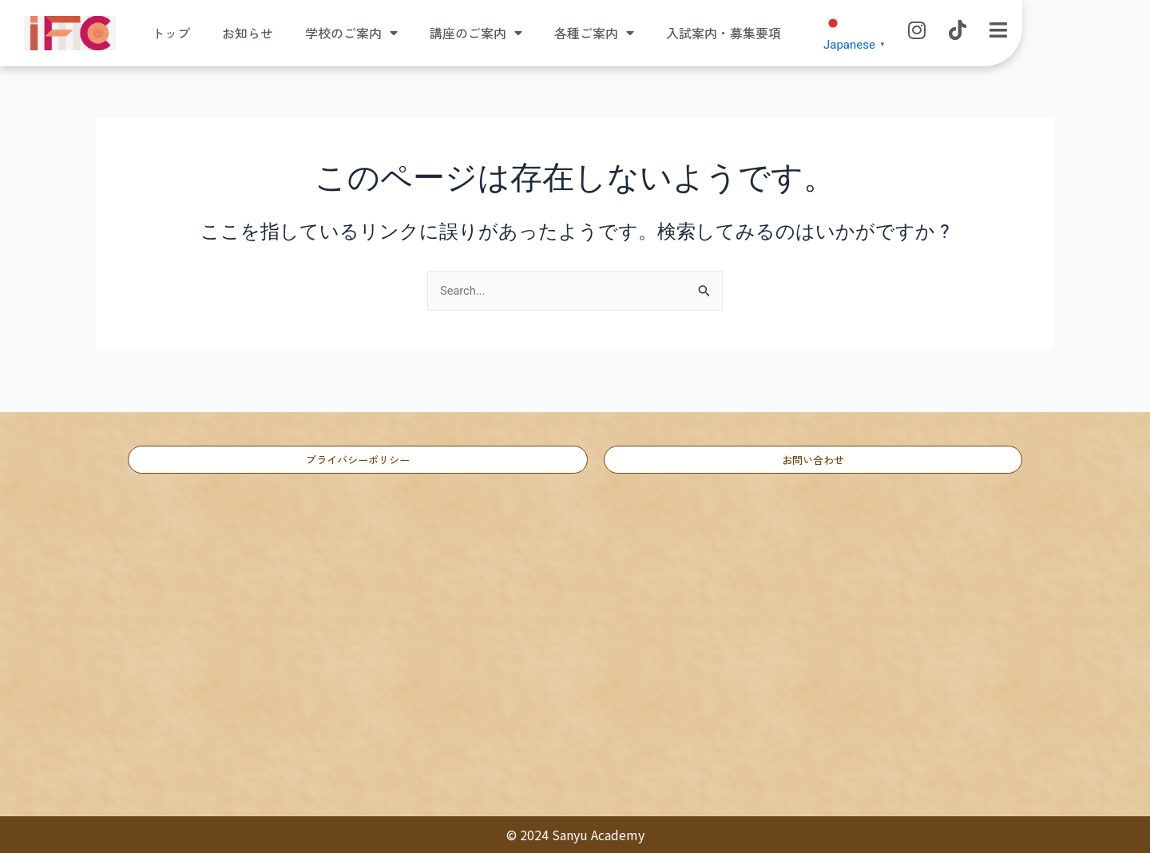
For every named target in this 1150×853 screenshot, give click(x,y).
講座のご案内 (476, 33)
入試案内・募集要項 (723, 33)
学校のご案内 (351, 33)
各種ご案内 (594, 33)
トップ (171, 33)
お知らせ (247, 33)
